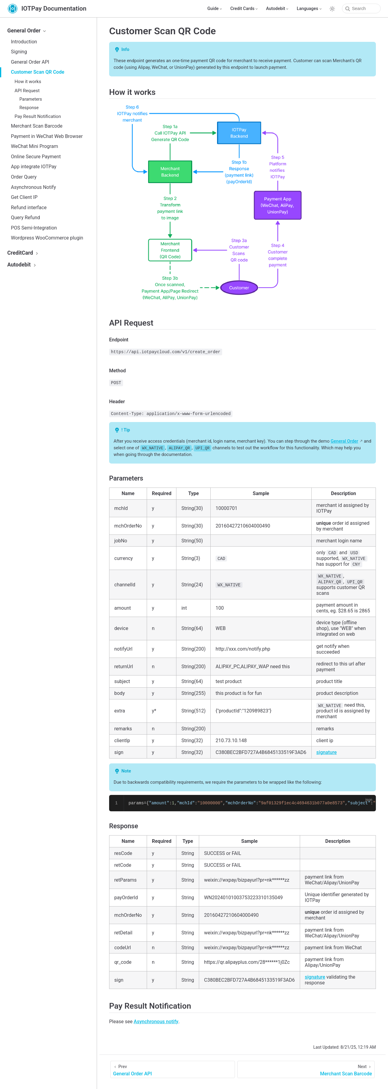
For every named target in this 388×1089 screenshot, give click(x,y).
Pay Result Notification (38, 116)
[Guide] (215, 8)
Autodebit (22, 265)
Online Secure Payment (36, 156)
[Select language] (310, 8)
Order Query (24, 177)
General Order (27, 31)
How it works (28, 81)
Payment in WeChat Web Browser (47, 136)
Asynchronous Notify (33, 187)
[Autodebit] (277, 8)
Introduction (24, 42)
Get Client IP (24, 197)
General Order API (30, 62)
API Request (27, 90)
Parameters (30, 99)
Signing (19, 52)
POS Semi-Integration (34, 228)
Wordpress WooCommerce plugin (47, 238)
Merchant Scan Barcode (36, 126)
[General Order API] (172, 1069)
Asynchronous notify (156, 1021)
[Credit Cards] (244, 8)
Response (28, 107)
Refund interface (29, 207)
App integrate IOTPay (33, 166)
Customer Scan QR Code (37, 72)
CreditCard (23, 253)
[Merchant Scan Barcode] (306, 1069)
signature (326, 752)
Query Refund (25, 217)
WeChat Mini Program (34, 146)
